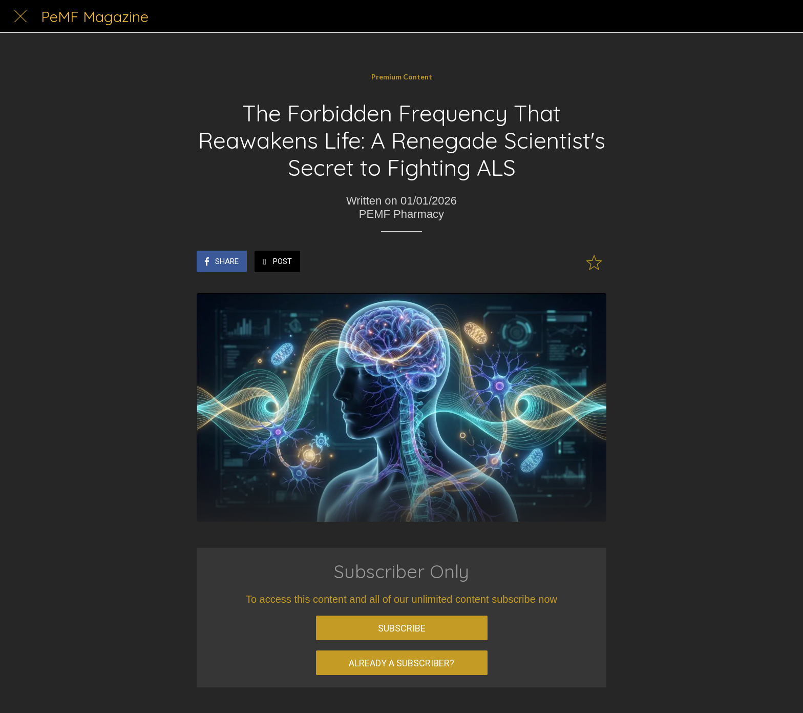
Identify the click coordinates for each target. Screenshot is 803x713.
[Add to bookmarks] (594, 262)
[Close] (20, 16)
